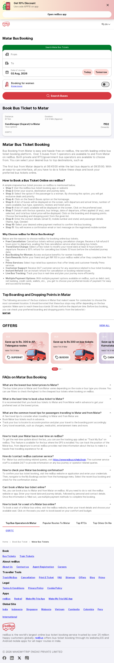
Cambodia (74, 609)
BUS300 (61, 357)
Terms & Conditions (13, 588)
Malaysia (46, 609)
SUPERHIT (15, 357)
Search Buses (57, 96)
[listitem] (8, 337)
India (5, 609)
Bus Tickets (9, 556)
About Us (8, 566)
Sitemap (70, 577)
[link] (26, 348)
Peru (100, 609)
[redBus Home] (6, 24)
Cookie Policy (54, 588)
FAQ (60, 577)
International (10, 616)
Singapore (32, 609)
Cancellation (28, 577)
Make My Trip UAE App (61, 598)
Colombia (88, 609)
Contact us (22, 566)
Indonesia (17, 609)
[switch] (105, 84)
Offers (82, 577)
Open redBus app (57, 14)
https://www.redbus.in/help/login (69, 459)
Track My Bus (10, 577)
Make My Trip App (35, 598)
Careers (62, 566)
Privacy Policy (35, 588)
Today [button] (87, 72)
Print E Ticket (46, 577)
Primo (102, 577)
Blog (92, 577)
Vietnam (59, 609)
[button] (107, 5)
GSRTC (8, 132)
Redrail (18, 598)
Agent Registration (43, 566)
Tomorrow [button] (101, 72)
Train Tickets (27, 556)
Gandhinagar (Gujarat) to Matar (22, 124)
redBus (6, 598)
